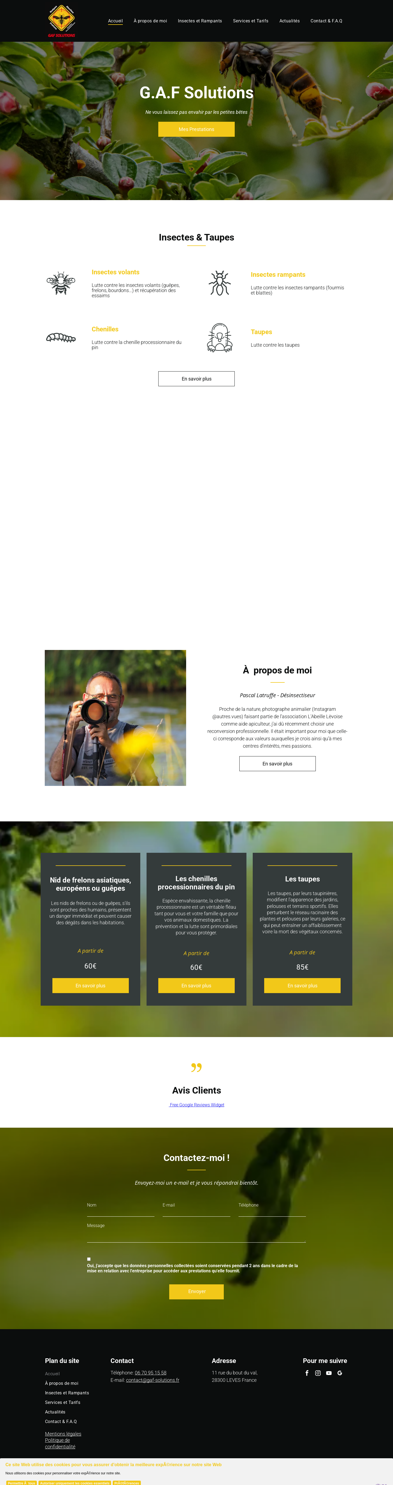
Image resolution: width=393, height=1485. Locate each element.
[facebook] (307, 1374)
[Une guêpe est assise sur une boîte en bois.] (49, 467)
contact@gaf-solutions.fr (152, 1380)
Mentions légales (63, 1434)
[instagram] (318, 1374)
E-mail (169, 1205)
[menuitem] (115, 21)
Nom (91, 1205)
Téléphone (248, 1205)
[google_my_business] (340, 1374)
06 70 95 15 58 (150, 1373)
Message (96, 1225)
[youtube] (329, 1374)
